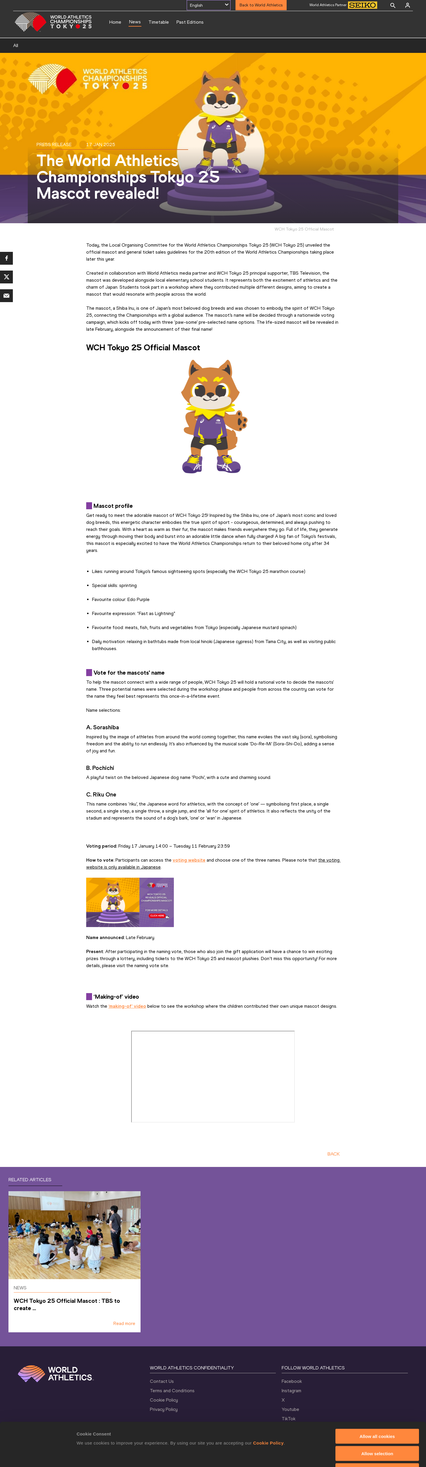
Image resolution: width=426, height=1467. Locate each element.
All (15, 45)
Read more (124, 1323)
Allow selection (377, 1412)
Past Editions (190, 22)
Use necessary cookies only (377, 1429)
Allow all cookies (377, 1395)
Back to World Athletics (261, 5)
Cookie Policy (268, 1402)
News (135, 22)
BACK (334, 1154)
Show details (306, 1455)
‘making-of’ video (127, 1006)
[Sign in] (407, 5)
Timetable (158, 22)
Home (115, 22)
